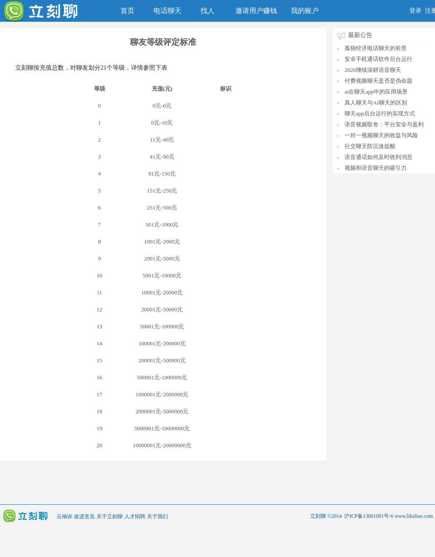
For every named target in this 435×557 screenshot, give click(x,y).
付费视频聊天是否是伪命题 (378, 81)
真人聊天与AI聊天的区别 (376, 102)
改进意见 (84, 516)
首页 (127, 10)
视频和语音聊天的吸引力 (376, 168)
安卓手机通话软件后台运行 (378, 59)
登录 (415, 10)
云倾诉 (64, 516)
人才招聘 (134, 516)
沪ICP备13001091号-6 (368, 516)
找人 (207, 10)
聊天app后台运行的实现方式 (380, 113)
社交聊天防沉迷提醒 (370, 146)
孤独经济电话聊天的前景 (376, 48)
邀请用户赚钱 (256, 10)
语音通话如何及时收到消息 (378, 157)
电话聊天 (167, 10)
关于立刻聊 (110, 516)
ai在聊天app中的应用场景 (376, 91)
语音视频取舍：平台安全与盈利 (384, 124)
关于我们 (157, 516)
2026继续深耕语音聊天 (373, 70)
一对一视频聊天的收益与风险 (381, 135)
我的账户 (305, 10)
